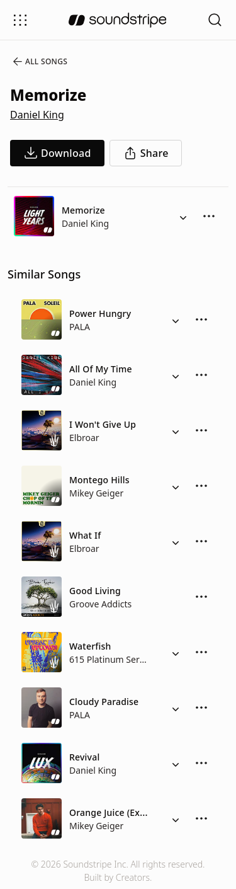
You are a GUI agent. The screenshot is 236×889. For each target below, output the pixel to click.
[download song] (57, 153)
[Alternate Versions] (183, 216)
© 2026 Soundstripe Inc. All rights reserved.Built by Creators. (118, 870)
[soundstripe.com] (118, 20)
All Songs (39, 61)
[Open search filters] (215, 19)
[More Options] (209, 216)
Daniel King (37, 115)
